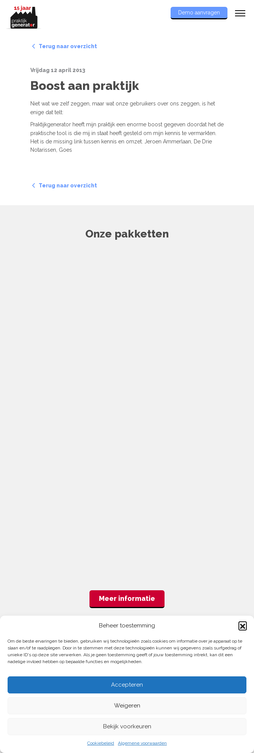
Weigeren (127, 705)
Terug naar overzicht (64, 46)
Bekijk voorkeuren (127, 726)
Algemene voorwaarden (142, 743)
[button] (242, 625)
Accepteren (127, 684)
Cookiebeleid (100, 743)
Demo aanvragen (199, 12)
